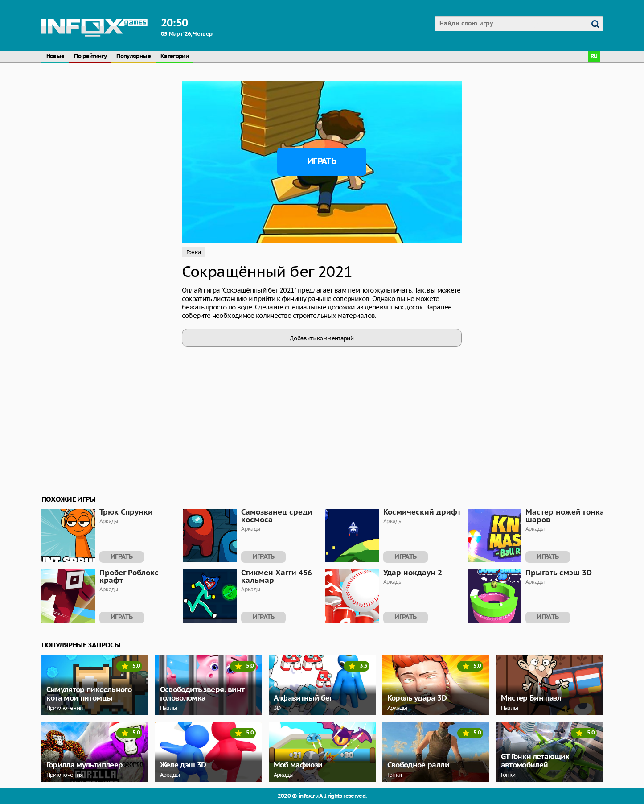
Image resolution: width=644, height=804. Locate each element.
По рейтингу (90, 56)
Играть (321, 161)
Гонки (193, 252)
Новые (55, 56)
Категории (174, 56)
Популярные (133, 56)
